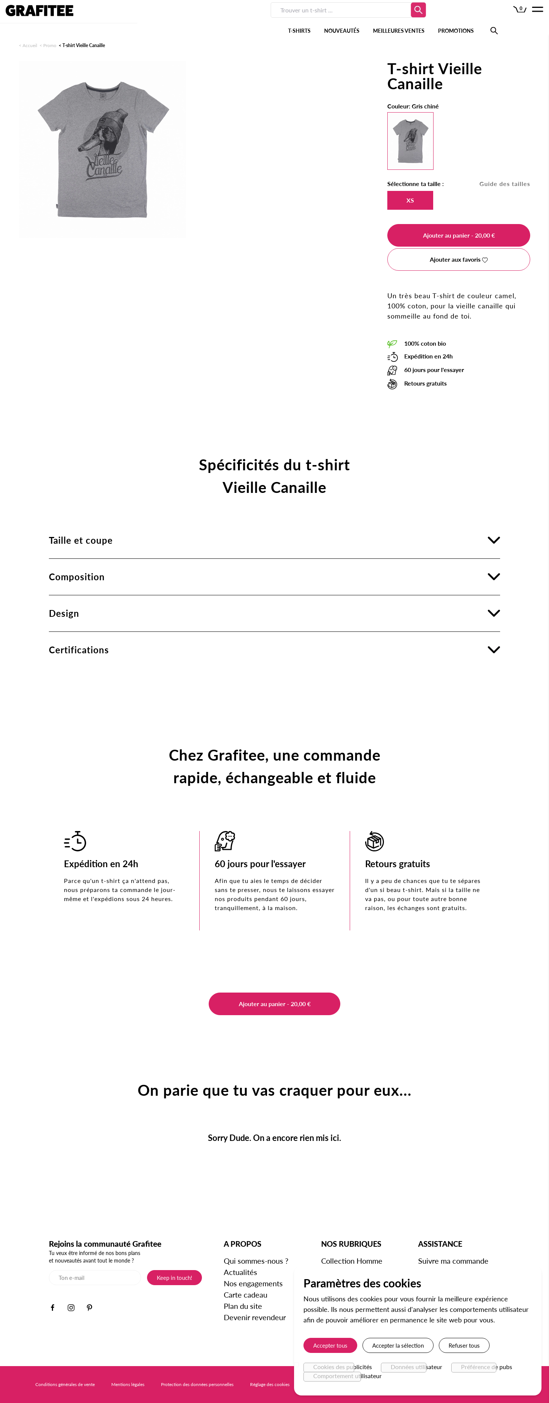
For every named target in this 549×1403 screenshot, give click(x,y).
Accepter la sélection (398, 1345)
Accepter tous (330, 1345)
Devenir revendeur (255, 1317)
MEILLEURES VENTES (279, 18)
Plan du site (243, 1305)
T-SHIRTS (179, 18)
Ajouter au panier (459, 235)
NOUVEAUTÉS (222, 18)
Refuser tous (464, 1345)
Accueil (30, 45)
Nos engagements (254, 1283)
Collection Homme (352, 1260)
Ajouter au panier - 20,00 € (275, 1003)
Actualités (241, 1271)
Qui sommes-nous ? (256, 1260)
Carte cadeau (246, 1294)
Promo (49, 45)
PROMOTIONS (336, 18)
